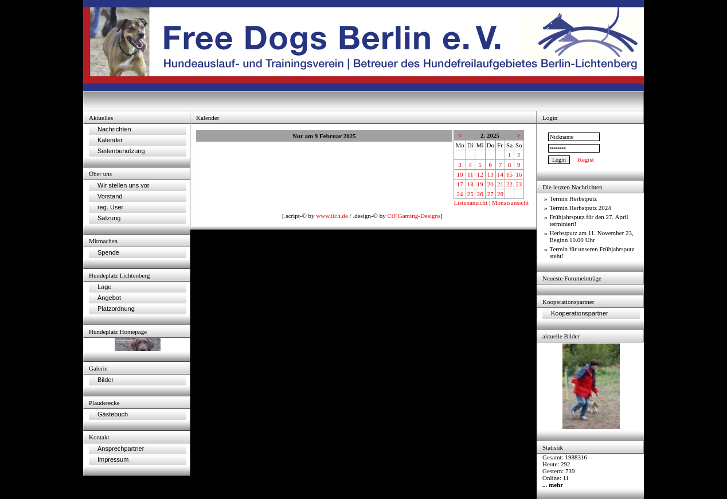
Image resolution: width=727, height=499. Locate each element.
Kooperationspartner (579, 313)
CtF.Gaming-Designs (413, 215)
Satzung (108, 218)
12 (480, 174)
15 (509, 174)
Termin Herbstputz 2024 (580, 207)
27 (490, 193)
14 (500, 174)
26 (480, 193)
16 (518, 174)
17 (460, 184)
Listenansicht (470, 202)
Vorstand (109, 196)
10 (460, 174)
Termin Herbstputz (573, 198)
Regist (586, 159)
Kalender (110, 140)
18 (470, 184)
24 (460, 193)
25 (470, 193)
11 (470, 174)
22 (509, 184)
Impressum (112, 459)
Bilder (105, 379)
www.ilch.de (332, 215)
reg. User (110, 207)
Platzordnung (116, 308)
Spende (108, 252)
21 (500, 184)
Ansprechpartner (120, 448)
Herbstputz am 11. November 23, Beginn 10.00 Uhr (592, 236)
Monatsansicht (510, 202)
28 (500, 193)
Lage (104, 286)
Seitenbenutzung (121, 150)
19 (480, 184)
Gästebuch (112, 414)
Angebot (109, 297)
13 (490, 174)
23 (518, 184)
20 (490, 184)
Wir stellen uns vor (123, 185)
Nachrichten (114, 129)
